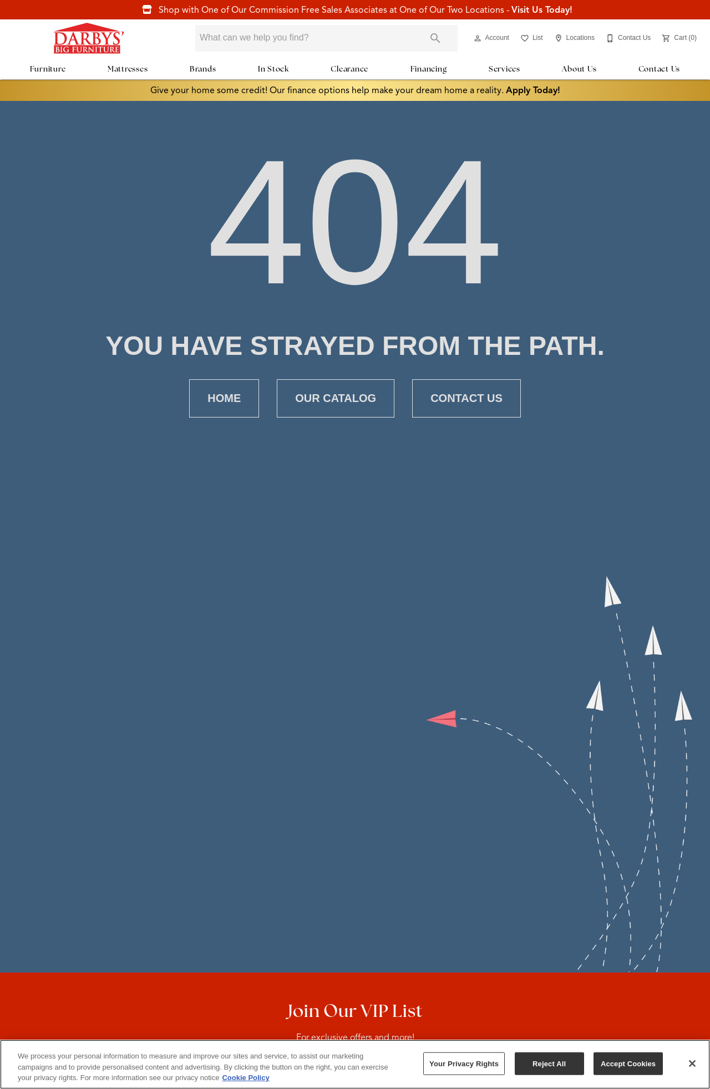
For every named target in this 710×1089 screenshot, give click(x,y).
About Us (579, 69)
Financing (428, 69)
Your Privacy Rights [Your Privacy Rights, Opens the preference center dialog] (464, 1063)
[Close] (692, 1063)
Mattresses (128, 69)
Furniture (48, 69)
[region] (355, 1064)
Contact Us (659, 69)
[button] (477, 38)
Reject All (549, 1063)
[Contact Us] (627, 38)
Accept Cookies (628, 1063)
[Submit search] (435, 38)
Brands (203, 69)
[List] (530, 38)
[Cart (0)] (678, 38)
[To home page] (88, 38)
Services (504, 69)
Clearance (349, 69)
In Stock (273, 69)
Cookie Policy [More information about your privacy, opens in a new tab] (245, 1077)
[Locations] (573, 38)
